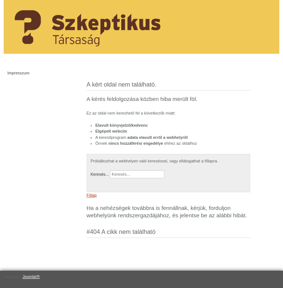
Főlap (92, 195)
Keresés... (100, 174)
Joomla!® (31, 276)
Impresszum (18, 73)
